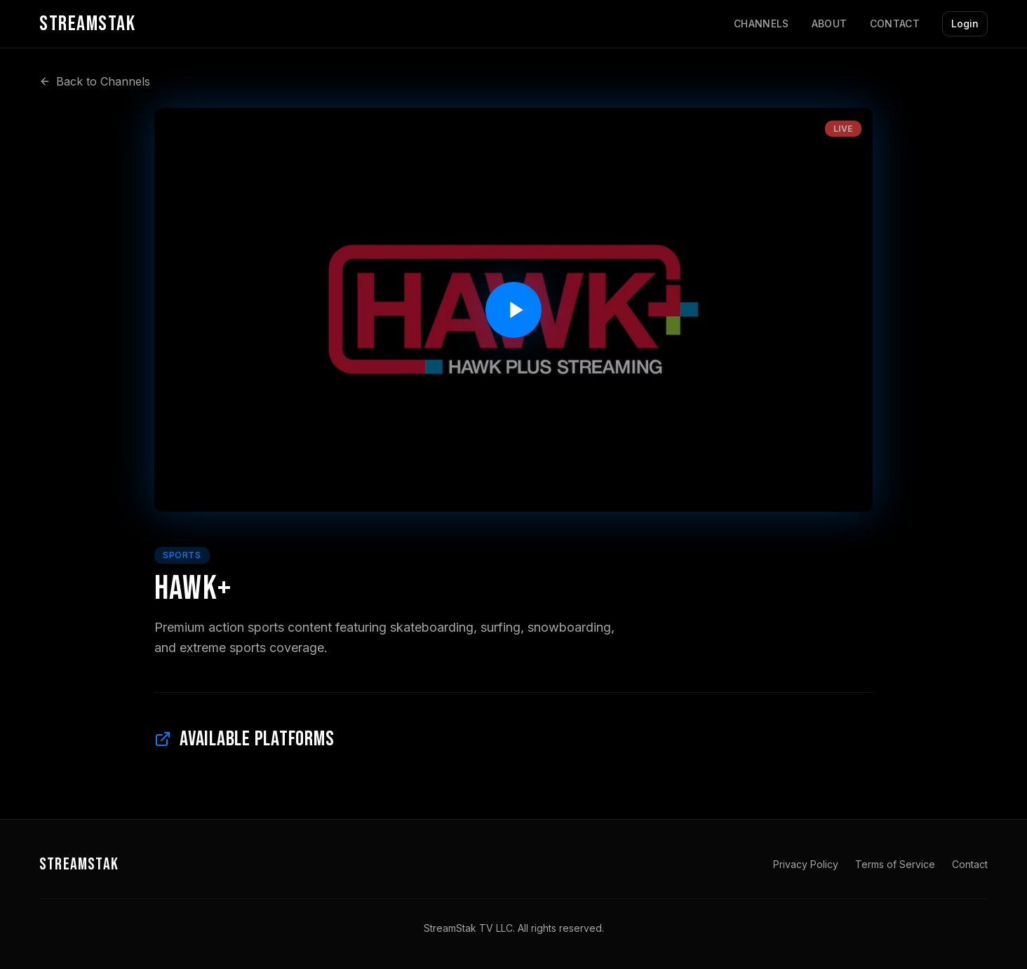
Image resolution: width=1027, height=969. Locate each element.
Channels (761, 23)
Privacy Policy (805, 864)
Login (965, 23)
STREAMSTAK (79, 864)
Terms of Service (895, 864)
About (829, 23)
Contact (895, 23)
